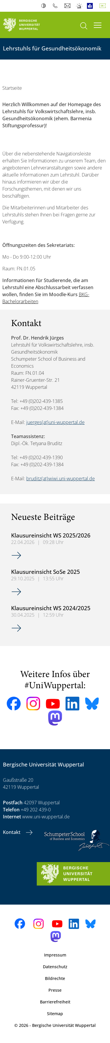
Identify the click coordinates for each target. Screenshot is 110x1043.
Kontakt (12, 832)
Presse (55, 990)
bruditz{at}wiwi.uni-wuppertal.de (60, 478)
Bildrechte (55, 978)
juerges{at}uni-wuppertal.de (55, 422)
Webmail (68, 6)
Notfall (79, 6)
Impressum (55, 955)
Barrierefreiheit (55, 1002)
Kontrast (44, 6)
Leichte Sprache (91, 6)
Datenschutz (55, 966)
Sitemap (55, 1013)
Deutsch (104, 6)
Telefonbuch (56, 6)
